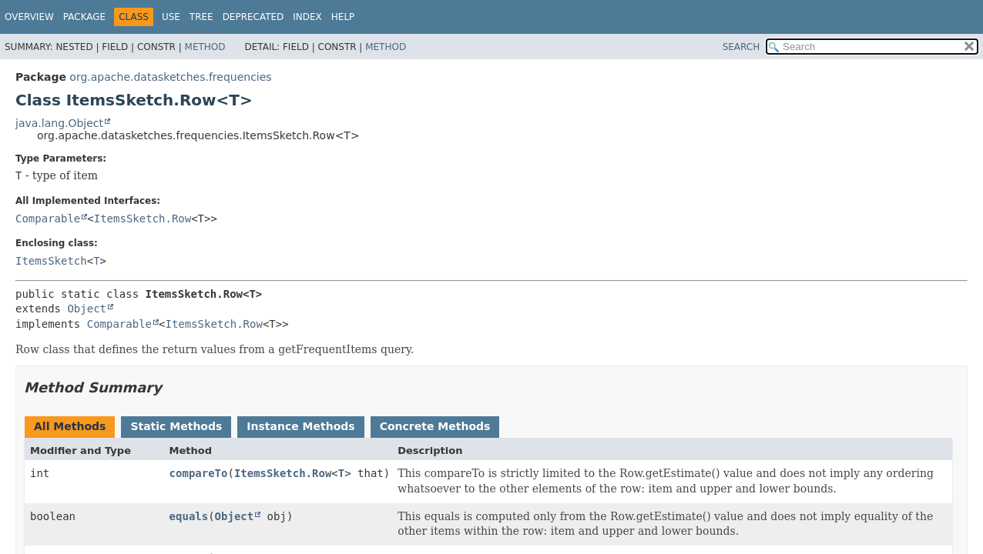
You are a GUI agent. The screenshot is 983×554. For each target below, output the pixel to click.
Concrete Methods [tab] (435, 426)
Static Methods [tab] (176, 426)
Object (86, 308)
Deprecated (253, 17)
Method (205, 47)
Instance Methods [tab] (300, 426)
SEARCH (741, 47)
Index (307, 17)
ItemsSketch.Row (142, 218)
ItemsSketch (51, 261)
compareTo (198, 473)
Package (84, 17)
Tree (201, 17)
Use (171, 17)
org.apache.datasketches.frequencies (170, 77)
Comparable (47, 218)
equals (189, 516)
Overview (29, 17)
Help (343, 17)
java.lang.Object (59, 123)
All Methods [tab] (70, 426)
